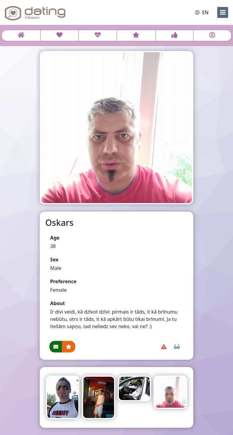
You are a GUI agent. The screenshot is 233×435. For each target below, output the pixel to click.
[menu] (222, 12)
